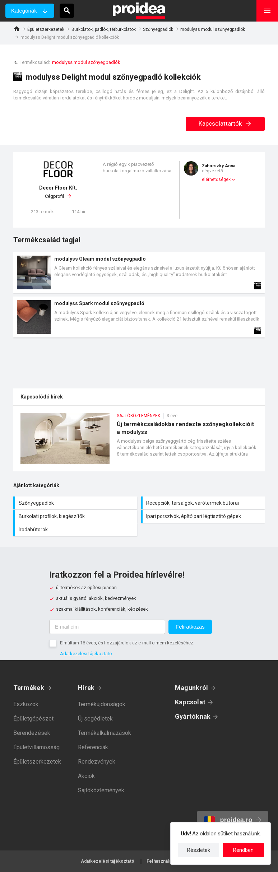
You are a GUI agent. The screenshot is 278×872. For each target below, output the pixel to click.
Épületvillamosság (36, 747)
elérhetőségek (216, 179)
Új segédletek (95, 718)
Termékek (28, 687)
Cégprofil (58, 192)
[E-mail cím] (107, 627)
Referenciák (93, 747)
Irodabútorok (76, 529)
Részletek (198, 850)
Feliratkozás (190, 627)
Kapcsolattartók (225, 123)
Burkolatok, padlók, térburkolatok (103, 29)
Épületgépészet (33, 718)
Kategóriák (24, 11)
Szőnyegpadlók (158, 29)
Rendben (243, 850)
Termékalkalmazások (104, 732)
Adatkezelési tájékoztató (86, 653)
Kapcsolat (190, 702)
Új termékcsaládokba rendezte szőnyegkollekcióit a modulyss (139, 442)
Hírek (86, 687)
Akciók (86, 776)
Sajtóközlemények (101, 790)
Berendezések (31, 732)
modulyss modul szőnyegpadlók (212, 29)
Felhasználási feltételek (172, 861)
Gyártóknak (192, 716)
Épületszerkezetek (45, 29)
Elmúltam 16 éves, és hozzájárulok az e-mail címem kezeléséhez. (127, 642)
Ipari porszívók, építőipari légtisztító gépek (204, 516)
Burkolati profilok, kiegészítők (76, 516)
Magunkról (191, 687)
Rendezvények (96, 761)
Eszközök (25, 704)
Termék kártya (139, 272)
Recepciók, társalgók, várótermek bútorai (204, 502)
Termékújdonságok (101, 704)
